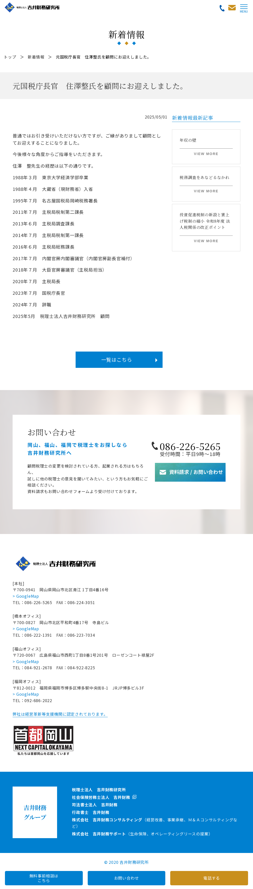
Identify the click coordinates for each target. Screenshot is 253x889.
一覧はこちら (116, 359)
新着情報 (36, 57)
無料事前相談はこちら (44, 878)
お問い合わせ (126, 878)
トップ (10, 57)
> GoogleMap (26, 596)
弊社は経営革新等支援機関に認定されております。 (60, 714)
